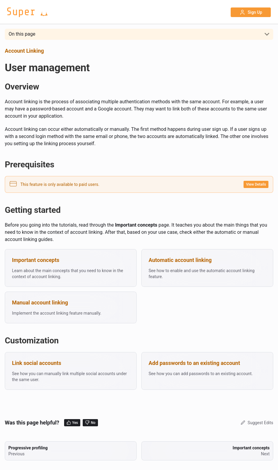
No (90, 422)
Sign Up (250, 12)
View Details (256, 184)
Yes (72, 422)
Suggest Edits (256, 422)
